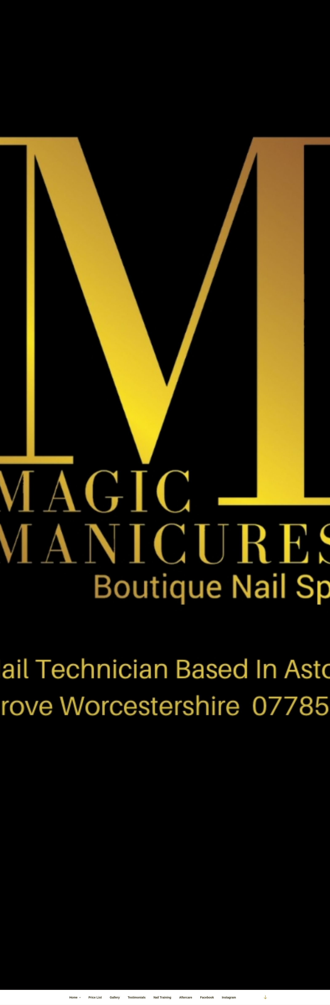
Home (75, 997)
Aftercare (185, 997)
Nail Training (162, 997)
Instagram (229, 997)
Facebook (207, 997)
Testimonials (137, 997)
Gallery (115, 997)
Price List (95, 997)
